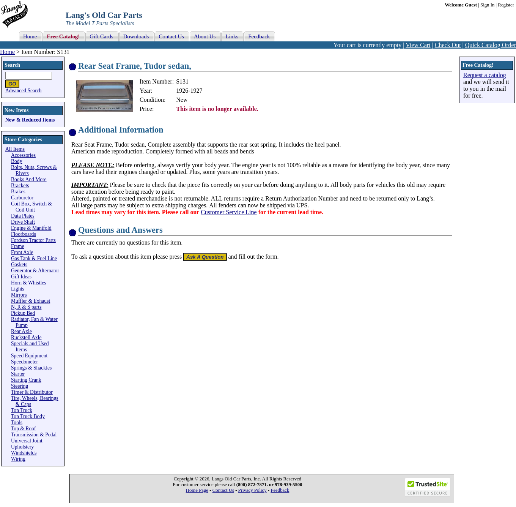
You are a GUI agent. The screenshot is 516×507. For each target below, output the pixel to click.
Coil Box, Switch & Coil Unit (31, 207)
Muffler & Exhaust (30, 301)
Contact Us (223, 490)
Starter (18, 374)
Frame (17, 246)
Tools (16, 422)
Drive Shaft (23, 222)
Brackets (20, 185)
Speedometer (24, 362)
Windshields (23, 453)
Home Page (197, 490)
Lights (17, 289)
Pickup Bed (23, 313)
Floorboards (23, 234)
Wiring (18, 459)
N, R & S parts (26, 307)
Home (7, 52)
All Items (15, 149)
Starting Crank (26, 380)
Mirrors (19, 295)
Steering (19, 386)
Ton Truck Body (28, 416)
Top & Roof (23, 428)
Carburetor (22, 198)
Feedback (280, 490)
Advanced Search (23, 90)
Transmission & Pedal (34, 435)
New (181, 99)
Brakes (18, 191)
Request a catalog (484, 75)
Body (16, 161)
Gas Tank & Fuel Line (34, 258)
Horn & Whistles (28, 283)
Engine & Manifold (31, 228)
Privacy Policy (252, 490)
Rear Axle (21, 331)
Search (12, 65)
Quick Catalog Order (490, 45)
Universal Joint (26, 441)
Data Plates (23, 216)
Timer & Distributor (32, 392)
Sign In (487, 5)
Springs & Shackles (31, 368)
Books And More (29, 179)
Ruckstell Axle (26, 337)
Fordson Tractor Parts (33, 240)
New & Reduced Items (30, 120)
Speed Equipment (29, 356)
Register (506, 5)
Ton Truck (21, 410)
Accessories (23, 155)
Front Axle (22, 252)
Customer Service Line (229, 212)
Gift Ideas (21, 277)
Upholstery (22, 447)
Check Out (448, 45)
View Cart (418, 45)
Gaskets (19, 264)
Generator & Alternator (35, 270)
